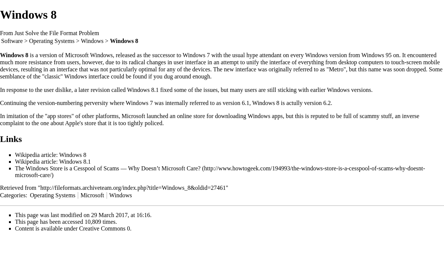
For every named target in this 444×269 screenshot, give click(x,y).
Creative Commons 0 (104, 228)
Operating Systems (51, 41)
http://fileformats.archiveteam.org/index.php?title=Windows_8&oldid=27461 (133, 188)
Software (12, 41)
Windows (92, 41)
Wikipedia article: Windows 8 (50, 155)
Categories (12, 195)
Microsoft (92, 195)
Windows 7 (196, 55)
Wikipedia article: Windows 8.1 (53, 161)
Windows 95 (376, 55)
